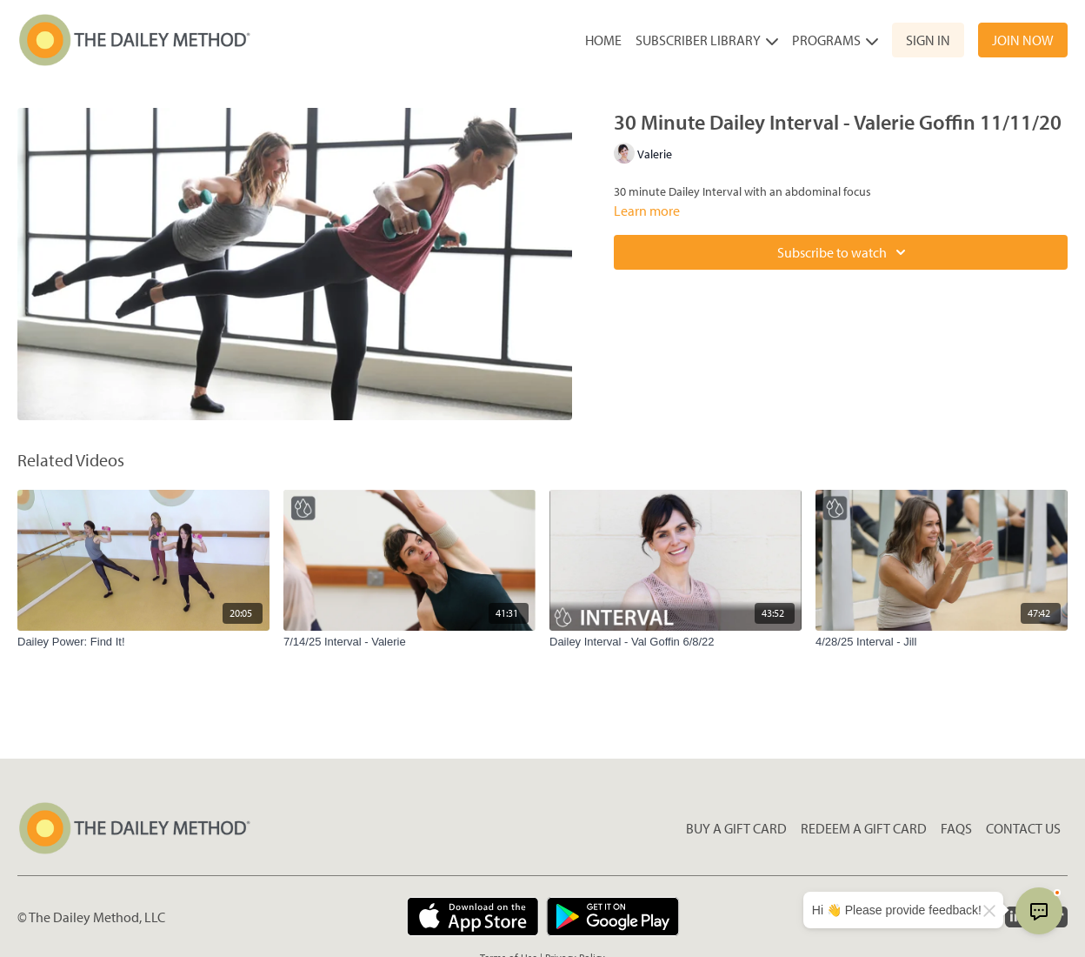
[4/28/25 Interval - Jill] (941, 642)
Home (603, 40)
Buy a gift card (736, 828)
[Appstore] (472, 916)
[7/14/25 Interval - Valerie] (409, 642)
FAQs (956, 828)
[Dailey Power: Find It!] (143, 642)
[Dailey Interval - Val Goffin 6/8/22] (675, 642)
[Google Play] (613, 916)
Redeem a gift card (864, 828)
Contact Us (1023, 828)
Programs (835, 40)
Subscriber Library (707, 40)
